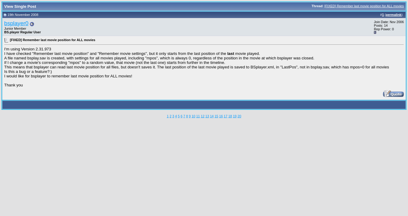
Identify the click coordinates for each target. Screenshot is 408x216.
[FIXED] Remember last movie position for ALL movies (364, 6)
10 (193, 116)
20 (239, 116)
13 (207, 116)
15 (216, 116)
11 (198, 116)
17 (225, 116)
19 (235, 116)
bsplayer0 (16, 23)
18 (230, 116)
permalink (393, 14)
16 (221, 116)
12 (202, 116)
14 (211, 116)
